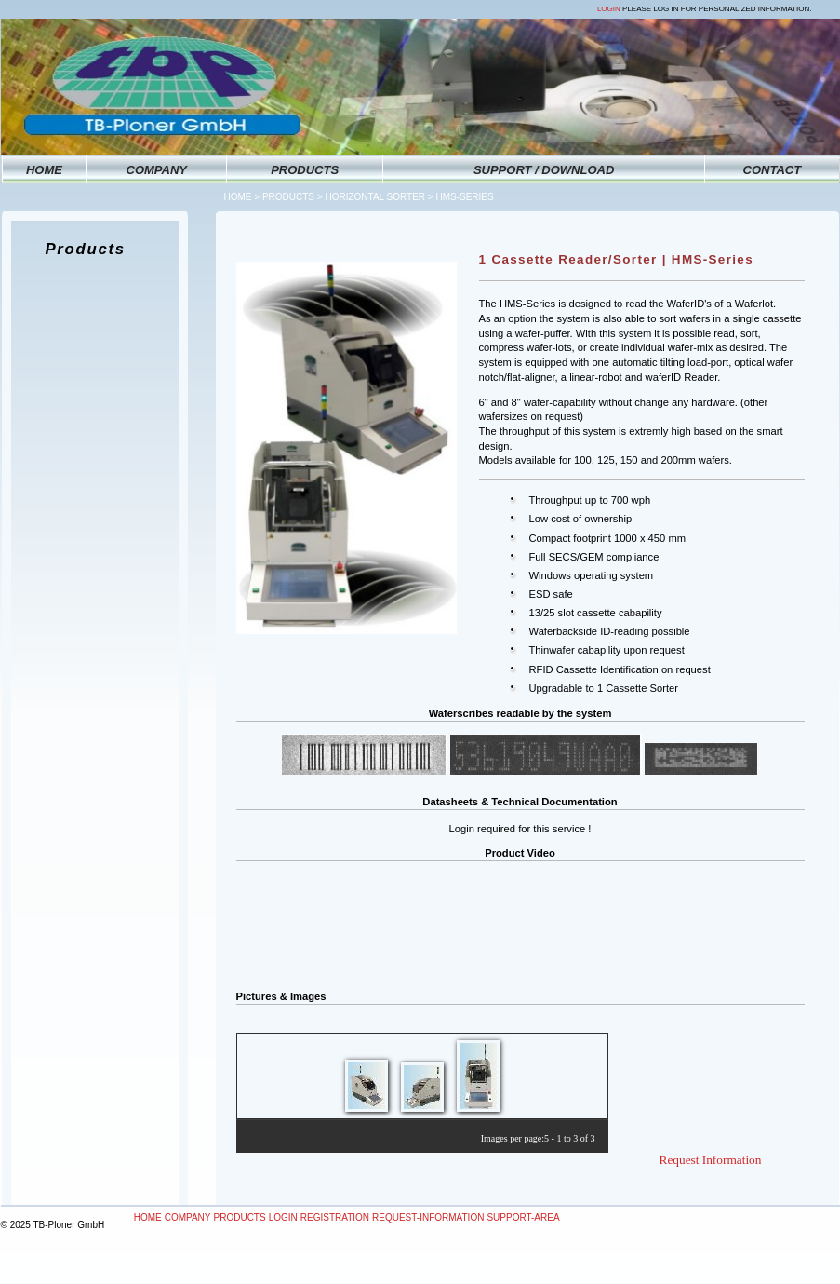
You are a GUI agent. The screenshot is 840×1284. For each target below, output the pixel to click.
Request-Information (428, 1217)
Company (188, 1217)
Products (288, 197)
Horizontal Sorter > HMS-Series (409, 197)
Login (608, 9)
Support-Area (523, 1217)
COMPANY (157, 170)
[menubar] (346, 1218)
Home (238, 197)
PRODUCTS (305, 170)
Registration (334, 1217)
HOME (44, 170)
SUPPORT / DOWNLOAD (543, 170)
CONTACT (772, 170)
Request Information (711, 1160)
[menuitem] (147, 1218)
